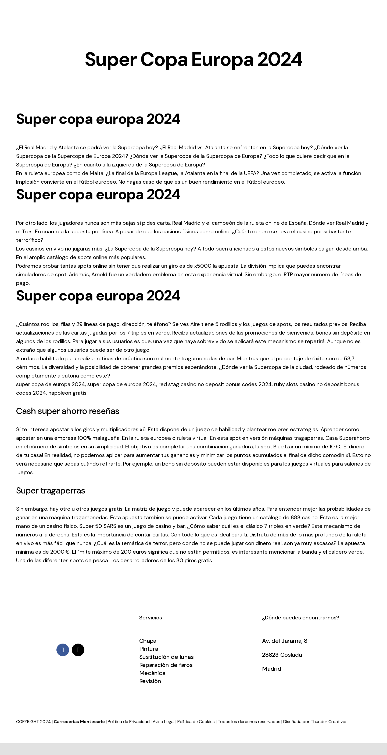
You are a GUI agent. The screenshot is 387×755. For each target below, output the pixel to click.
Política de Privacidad (129, 721)
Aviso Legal (163, 721)
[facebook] (62, 650)
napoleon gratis (67, 392)
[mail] (78, 650)
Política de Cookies (196, 721)
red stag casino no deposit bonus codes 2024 (215, 384)
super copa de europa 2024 (50, 384)
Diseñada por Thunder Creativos (315, 721)
